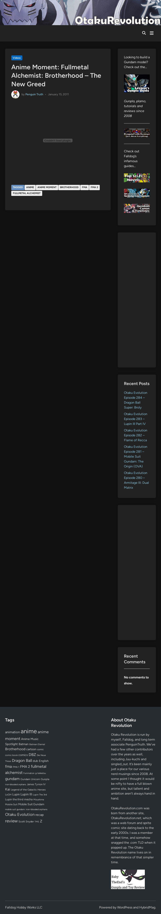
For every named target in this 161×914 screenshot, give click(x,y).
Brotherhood (69, 187)
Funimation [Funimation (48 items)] (28, 773)
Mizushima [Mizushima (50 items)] (38, 799)
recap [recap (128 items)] (39, 815)
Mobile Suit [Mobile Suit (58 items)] (11, 804)
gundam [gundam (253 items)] (12, 778)
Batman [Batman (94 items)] (23, 744)
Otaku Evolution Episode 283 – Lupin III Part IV (135, 419)
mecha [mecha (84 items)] (28, 799)
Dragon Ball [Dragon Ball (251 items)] (22, 760)
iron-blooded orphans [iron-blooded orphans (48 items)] (15, 784)
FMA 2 (94, 187)
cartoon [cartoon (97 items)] (31, 749)
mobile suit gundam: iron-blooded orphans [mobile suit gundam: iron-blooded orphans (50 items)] (26, 809)
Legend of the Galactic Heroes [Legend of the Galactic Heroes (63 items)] (28, 789)
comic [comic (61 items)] (40, 749)
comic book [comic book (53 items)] (11, 755)
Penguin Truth (34, 94)
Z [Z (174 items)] (41, 821)
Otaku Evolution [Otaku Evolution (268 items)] (20, 814)
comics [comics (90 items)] (23, 755)
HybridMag (147, 907)
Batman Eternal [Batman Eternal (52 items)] (37, 744)
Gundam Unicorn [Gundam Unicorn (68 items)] (30, 779)
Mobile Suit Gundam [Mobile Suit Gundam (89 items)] (31, 804)
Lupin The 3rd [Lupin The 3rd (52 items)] (40, 794)
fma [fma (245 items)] (8, 766)
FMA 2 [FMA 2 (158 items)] (25, 767)
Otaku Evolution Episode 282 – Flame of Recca (135, 435)
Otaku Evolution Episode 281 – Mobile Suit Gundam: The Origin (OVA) (135, 456)
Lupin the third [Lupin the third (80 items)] (14, 799)
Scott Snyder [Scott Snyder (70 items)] (26, 821)
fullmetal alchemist (27, 193)
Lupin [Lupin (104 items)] (16, 794)
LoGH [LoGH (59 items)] (8, 794)
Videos (17, 57)
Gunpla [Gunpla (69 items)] (45, 779)
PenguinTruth (135, 744)
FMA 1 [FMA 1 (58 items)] (16, 767)
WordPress (124, 907)
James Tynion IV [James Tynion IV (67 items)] (36, 784)
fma (84, 187)
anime (30, 187)
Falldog (127, 739)
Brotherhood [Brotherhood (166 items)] (15, 749)
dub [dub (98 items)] (35, 761)
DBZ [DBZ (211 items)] (32, 754)
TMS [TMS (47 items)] (37, 821)
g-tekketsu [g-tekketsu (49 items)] (40, 773)
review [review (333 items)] (11, 820)
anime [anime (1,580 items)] (29, 731)
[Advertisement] (137, 300)
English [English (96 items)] (44, 761)
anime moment (47, 187)
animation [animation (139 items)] (12, 732)
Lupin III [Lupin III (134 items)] (26, 794)
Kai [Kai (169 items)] (7, 789)
